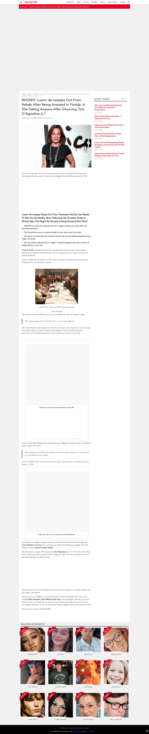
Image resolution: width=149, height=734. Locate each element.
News (79, 2)
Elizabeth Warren (81, 7)
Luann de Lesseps (46, 439)
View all (123, 98)
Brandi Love (47, 7)
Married (94, 2)
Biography (70, 2)
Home (23, 94)
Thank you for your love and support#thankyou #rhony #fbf (56, 407)
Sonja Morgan (38, 443)
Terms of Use (89, 731)
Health (102, 2)
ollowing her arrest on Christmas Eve (36, 253)
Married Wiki (31, 2)
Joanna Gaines (35, 7)
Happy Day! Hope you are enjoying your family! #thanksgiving (56, 534)
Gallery (122, 2)
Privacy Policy (77, 731)
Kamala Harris (67, 7)
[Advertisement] (74, 53)
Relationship (112, 2)
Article (86, 2)
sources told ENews (38, 314)
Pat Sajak (57, 7)
